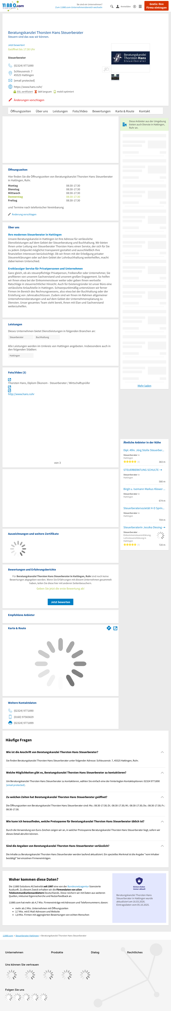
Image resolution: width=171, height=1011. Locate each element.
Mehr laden (144, 385)
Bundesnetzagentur (78, 886)
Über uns (42, 111)
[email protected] (15, 785)
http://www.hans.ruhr (21, 394)
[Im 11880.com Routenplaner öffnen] (109, 627)
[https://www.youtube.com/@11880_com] (43, 997)
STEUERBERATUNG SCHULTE (141, 470)
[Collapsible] (162, 752)
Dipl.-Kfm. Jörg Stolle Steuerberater (144, 450)
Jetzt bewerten (60, 602)
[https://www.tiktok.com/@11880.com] (26, 997)
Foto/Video (80, 111)
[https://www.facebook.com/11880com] (8, 997)
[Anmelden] (124, 6)
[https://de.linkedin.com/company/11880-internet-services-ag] (34, 997)
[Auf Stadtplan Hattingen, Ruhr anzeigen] (115, 627)
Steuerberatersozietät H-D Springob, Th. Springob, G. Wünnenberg (144, 508)
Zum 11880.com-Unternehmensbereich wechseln (78, 7)
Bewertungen (101, 111)
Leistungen (60, 111)
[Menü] (141, 6)
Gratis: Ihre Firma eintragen (156, 6)
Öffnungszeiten (20, 111)
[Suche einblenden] (113, 6)
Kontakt (144, 111)
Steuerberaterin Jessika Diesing (142, 527)
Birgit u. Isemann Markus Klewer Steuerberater (144, 489)
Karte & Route (124, 111)
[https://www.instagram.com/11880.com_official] (17, 997)
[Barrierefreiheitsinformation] (136, 6)
